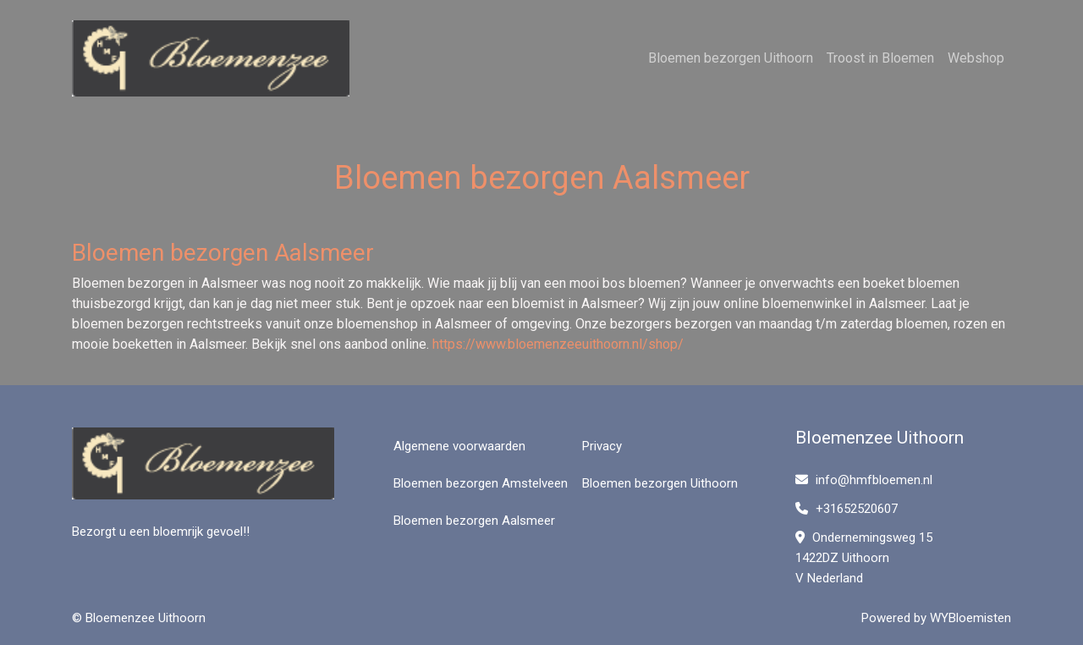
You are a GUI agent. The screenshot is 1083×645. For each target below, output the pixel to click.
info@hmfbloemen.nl (863, 480)
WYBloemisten (970, 618)
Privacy (602, 446)
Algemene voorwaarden (459, 446)
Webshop (976, 58)
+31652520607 (846, 508)
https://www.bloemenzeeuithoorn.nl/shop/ (558, 344)
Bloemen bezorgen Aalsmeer (474, 520)
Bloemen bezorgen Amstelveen (480, 483)
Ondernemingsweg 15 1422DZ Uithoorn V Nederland (863, 558)
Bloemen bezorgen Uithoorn (730, 58)
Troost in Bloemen (880, 58)
